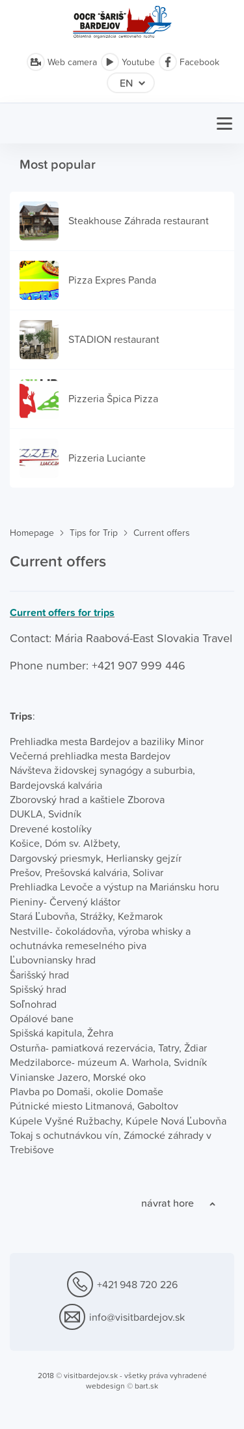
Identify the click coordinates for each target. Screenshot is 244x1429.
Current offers (161, 533)
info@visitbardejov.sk (122, 1317)
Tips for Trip (94, 533)
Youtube (128, 61)
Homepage (32, 533)
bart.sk (146, 1386)
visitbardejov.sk (91, 1375)
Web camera (62, 61)
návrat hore (167, 1203)
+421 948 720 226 (122, 1285)
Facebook (189, 61)
